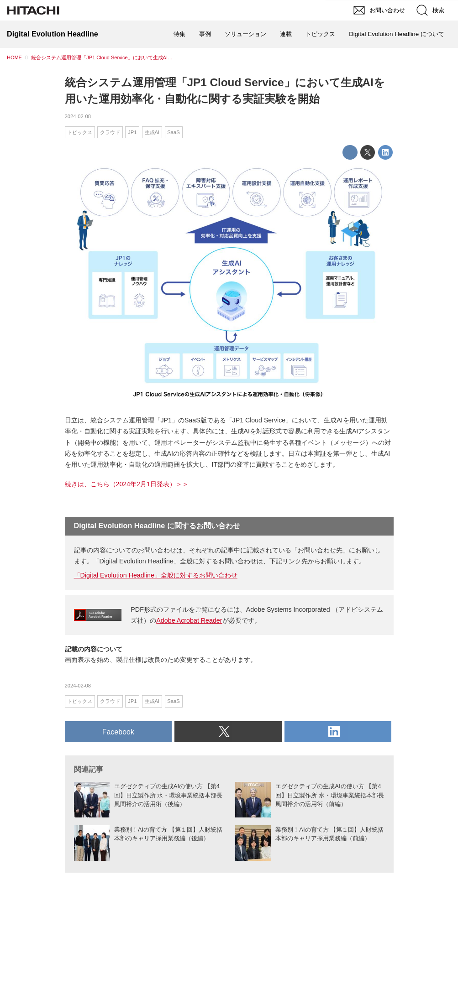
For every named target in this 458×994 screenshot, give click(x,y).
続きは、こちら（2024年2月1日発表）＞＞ (127, 484)
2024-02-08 (78, 116)
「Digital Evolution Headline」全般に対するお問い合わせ (155, 575)
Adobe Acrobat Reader (189, 620)
